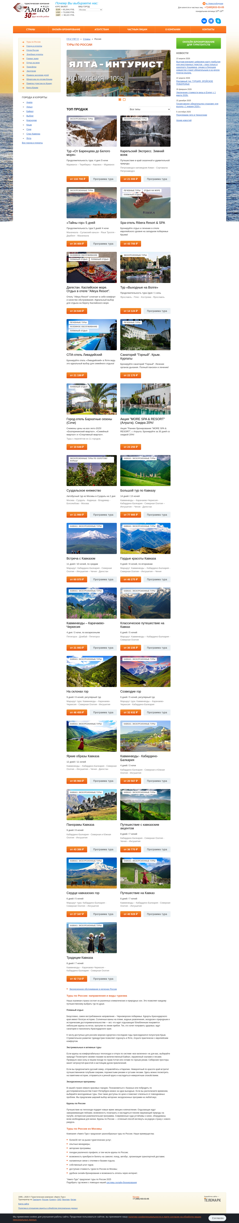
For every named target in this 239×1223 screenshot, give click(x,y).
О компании (172, 29)
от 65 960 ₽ (77, 780)
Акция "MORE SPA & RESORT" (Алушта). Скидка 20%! (142, 421)
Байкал (30, 111)
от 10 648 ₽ (77, 446)
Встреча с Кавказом (81, 558)
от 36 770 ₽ (130, 849)
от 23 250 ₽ (130, 446)
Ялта (29, 138)
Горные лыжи (32, 58)
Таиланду (37, 1199)
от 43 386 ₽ (77, 849)
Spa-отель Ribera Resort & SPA (142, 223)
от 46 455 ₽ (77, 712)
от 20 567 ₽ (130, 780)
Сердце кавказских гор (83, 893)
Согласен (218, 1218)
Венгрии (65, 1199)
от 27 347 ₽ (77, 914)
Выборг (30, 116)
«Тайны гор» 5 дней (81, 223)
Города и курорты (34, 46)
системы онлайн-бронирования (121, 1182)
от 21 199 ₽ (77, 375)
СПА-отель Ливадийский (84, 354)
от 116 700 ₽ (77, 178)
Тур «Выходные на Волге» (139, 287)
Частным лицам (137, 29)
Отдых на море (33, 62)
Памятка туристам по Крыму (39, 83)
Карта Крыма (32, 87)
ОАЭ (59, 1199)
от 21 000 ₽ (130, 178)
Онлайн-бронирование (66, 29)
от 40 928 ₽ (130, 914)
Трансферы (31, 67)
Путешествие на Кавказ (137, 893)
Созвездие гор (130, 691)
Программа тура (103, 179)
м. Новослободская (214, 3)
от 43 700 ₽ (130, 243)
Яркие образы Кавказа (83, 756)
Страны (30, 29)
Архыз (30, 107)
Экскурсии (31, 71)
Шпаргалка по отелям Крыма (39, 79)
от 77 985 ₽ (130, 514)
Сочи (29, 129)
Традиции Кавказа (80, 957)
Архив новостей (184, 120)
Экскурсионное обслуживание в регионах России (93, 989)
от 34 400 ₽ (77, 243)
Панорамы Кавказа (80, 824)
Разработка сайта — (212, 1199)
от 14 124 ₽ (130, 310)
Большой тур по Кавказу (137, 490)
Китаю (73, 1199)
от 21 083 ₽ (77, 647)
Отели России (33, 50)
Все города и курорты (32, 143)
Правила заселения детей (38, 75)
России (45, 1199)
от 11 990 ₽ (77, 514)
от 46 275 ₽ (130, 579)
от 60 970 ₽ (77, 579)
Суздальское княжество (84, 490)
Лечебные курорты (35, 54)
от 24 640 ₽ (77, 310)
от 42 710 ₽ (77, 978)
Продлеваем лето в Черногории (191, 115)
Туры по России (34, 42)
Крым (29, 125)
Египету (52, 1199)
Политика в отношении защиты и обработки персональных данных (48, 1208)
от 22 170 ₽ (130, 375)
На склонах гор (77, 691)
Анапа (29, 102)
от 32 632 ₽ (130, 712)
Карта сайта (23, 1204)
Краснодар (32, 120)
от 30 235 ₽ (130, 647)
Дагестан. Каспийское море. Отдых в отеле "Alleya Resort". (88, 289)
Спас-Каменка (33, 134)
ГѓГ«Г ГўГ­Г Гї (73, 39)
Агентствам (102, 29)
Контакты (208, 29)
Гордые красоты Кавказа (138, 558)
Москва (136, 1197)
